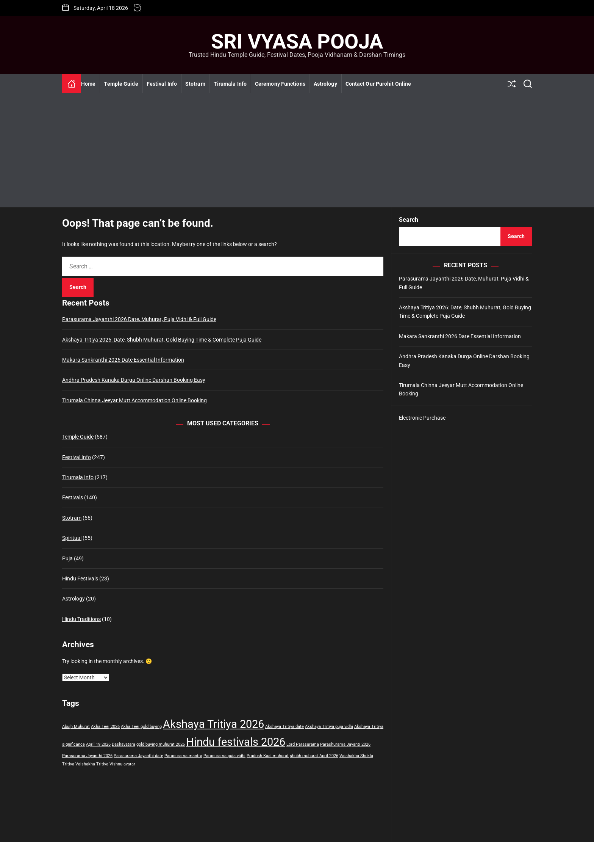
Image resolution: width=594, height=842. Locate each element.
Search (408, 219)
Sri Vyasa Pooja (297, 41)
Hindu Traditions (81, 619)
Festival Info (162, 84)
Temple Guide (121, 84)
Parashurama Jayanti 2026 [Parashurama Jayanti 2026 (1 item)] (345, 744)
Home (88, 84)
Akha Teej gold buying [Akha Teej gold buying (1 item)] (141, 726)
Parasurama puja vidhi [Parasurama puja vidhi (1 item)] (224, 755)
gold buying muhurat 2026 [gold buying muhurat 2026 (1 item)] (160, 744)
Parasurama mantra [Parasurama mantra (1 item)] (183, 755)
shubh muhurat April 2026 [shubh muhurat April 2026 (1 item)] (314, 755)
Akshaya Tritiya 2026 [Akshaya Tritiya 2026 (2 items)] (213, 724)
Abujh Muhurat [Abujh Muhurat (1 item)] (76, 726)
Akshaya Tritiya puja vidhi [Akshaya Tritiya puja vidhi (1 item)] (329, 726)
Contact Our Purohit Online (378, 84)
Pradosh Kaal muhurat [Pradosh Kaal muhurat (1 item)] (268, 755)
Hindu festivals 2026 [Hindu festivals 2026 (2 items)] (235, 741)
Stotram (195, 84)
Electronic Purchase (422, 418)
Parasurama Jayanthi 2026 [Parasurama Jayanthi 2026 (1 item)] (87, 755)
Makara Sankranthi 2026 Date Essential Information (123, 360)
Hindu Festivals (80, 578)
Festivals (72, 497)
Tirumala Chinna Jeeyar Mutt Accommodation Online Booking (134, 400)
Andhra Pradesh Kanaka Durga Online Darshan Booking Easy (133, 380)
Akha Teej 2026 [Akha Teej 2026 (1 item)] (105, 726)
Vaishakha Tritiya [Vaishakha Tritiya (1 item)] (91, 764)
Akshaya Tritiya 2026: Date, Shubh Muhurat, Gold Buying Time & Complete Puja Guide (161, 340)
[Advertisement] (297, 150)
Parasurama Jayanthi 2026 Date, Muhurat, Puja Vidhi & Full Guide (139, 319)
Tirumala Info (230, 84)
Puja (67, 558)
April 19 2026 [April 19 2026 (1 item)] (98, 744)
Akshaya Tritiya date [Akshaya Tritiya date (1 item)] (284, 726)
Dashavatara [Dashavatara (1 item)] (123, 744)
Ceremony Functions (280, 84)
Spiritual (71, 538)
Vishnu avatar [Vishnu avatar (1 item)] (122, 764)
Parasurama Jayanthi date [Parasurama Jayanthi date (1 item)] (138, 755)
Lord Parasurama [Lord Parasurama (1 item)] (302, 744)
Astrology (325, 84)
